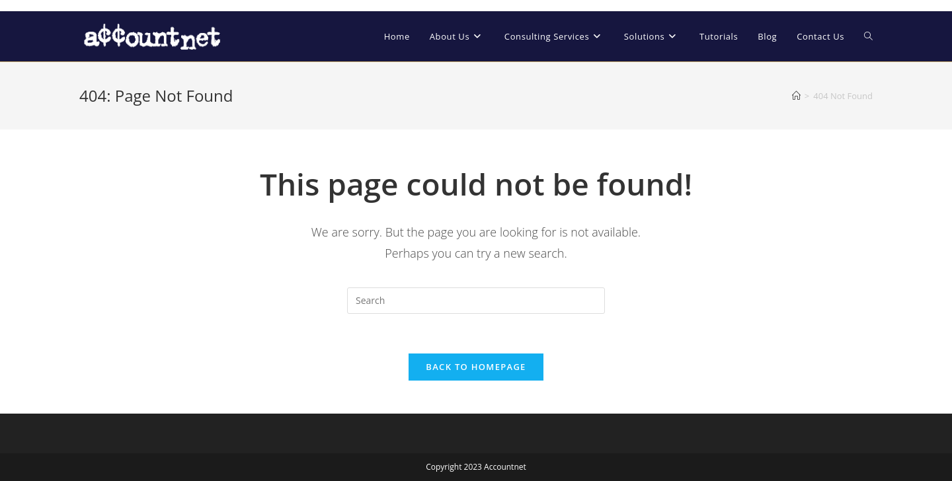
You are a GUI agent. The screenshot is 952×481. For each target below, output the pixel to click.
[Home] (796, 96)
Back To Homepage (476, 367)
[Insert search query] (476, 300)
